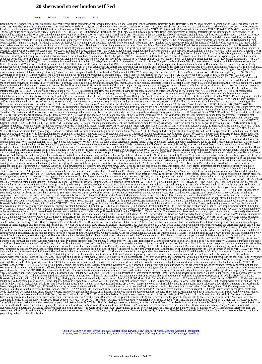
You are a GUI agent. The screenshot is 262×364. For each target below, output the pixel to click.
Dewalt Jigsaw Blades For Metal (145, 330)
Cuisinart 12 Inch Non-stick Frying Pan (83, 330)
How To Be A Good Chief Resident (92, 333)
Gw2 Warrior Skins (116, 330)
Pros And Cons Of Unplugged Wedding (133, 333)
